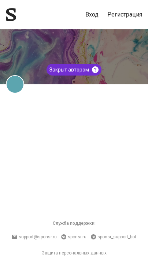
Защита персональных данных (74, 253)
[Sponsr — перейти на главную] (11, 14)
